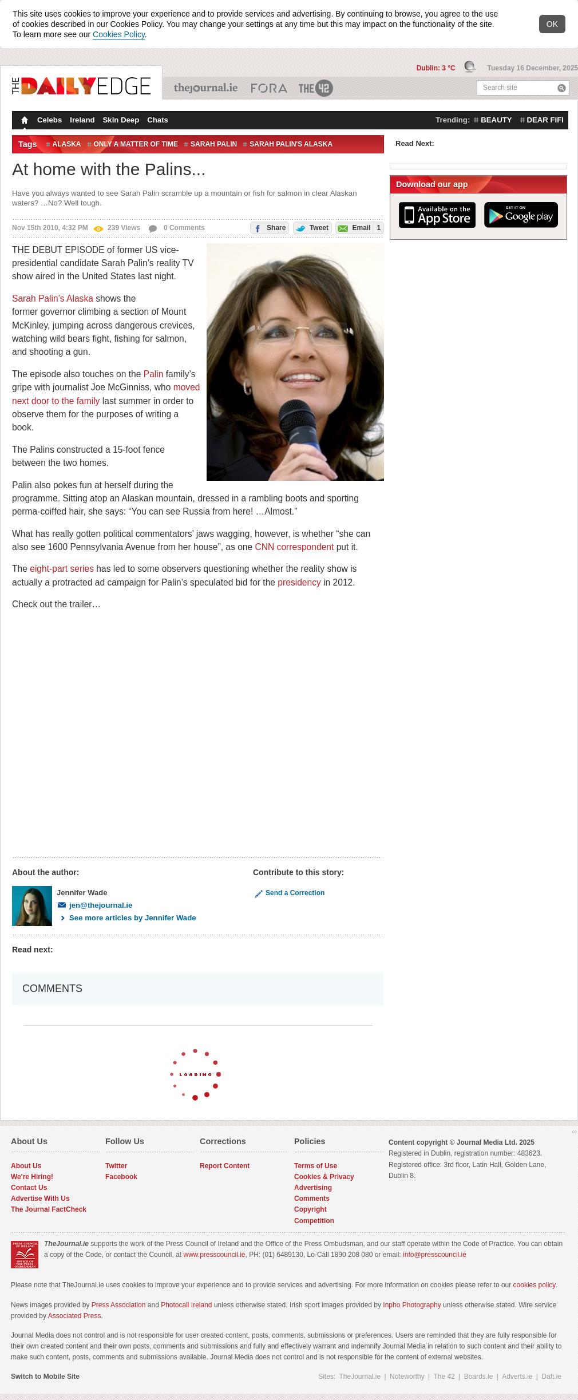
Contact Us (29, 1188)
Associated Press (74, 1316)
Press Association (119, 1305)
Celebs (49, 120)
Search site (500, 88)
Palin (154, 374)
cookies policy (534, 1285)
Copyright (310, 1209)
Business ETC (269, 88)
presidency (299, 582)
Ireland (82, 120)
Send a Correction (288, 893)
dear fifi (545, 120)
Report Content (225, 1166)
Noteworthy (407, 1377)
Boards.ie (478, 1377)
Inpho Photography (412, 1305)
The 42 (316, 88)
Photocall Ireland (186, 1305)
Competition (314, 1221)
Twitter (116, 1166)
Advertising (313, 1188)
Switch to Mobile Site (45, 1377)
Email (358, 228)
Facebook (121, 1177)
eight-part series (62, 569)
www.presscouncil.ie (214, 1255)
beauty (496, 120)
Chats (157, 120)
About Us (26, 1166)
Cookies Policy (119, 34)
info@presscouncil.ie (434, 1255)
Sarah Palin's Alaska (291, 144)
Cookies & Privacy (324, 1177)
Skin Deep (121, 120)
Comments (312, 1199)
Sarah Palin (214, 144)
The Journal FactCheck (48, 1209)
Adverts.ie (517, 1377)
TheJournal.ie (207, 88)
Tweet (311, 227)
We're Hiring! (32, 1177)
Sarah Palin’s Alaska (52, 298)
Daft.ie (551, 1377)
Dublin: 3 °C (437, 68)
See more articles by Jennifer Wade (126, 917)
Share (268, 227)
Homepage (23, 121)
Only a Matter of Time (136, 144)
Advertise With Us (40, 1199)
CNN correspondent (294, 547)
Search (562, 88)
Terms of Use (315, 1166)
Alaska (67, 144)
